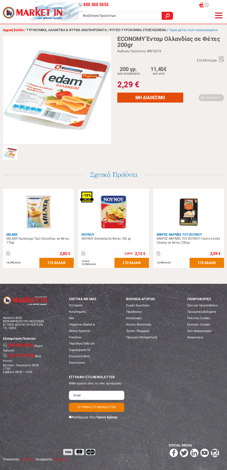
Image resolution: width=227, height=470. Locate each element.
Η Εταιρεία (76, 305)
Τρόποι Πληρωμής (138, 331)
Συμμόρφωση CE (80, 350)
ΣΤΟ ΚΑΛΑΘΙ (57, 263)
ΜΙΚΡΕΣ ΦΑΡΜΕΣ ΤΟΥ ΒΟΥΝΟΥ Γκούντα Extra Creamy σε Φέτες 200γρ (188, 240)
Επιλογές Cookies (198, 324)
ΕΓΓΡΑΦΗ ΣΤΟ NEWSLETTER (97, 407)
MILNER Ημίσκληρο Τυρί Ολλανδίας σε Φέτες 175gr (37, 240)
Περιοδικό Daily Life (82, 343)
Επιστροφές (134, 318)
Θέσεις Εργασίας (80, 331)
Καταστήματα (77, 312)
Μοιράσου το (213, 97)
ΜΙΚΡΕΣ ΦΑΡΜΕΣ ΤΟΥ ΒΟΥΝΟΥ (179, 234)
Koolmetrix (60, 459)
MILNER (11, 234)
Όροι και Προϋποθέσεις (202, 305)
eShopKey (27, 459)
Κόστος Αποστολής (138, 324)
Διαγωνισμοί (195, 337)
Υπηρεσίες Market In (82, 324)
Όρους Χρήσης (107, 417)
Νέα (71, 318)
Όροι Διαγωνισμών (199, 331)
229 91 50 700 (18, 355)
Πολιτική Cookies (198, 318)
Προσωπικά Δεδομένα (201, 312)
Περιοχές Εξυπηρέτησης (142, 337)
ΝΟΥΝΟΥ (88, 234)
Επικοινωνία (77, 362)
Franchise (75, 337)
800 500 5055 (93, 4)
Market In (32, 13)
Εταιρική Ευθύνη (79, 356)
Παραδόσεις (134, 312)
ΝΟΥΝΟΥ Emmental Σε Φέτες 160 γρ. (106, 238)
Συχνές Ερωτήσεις (138, 305)
